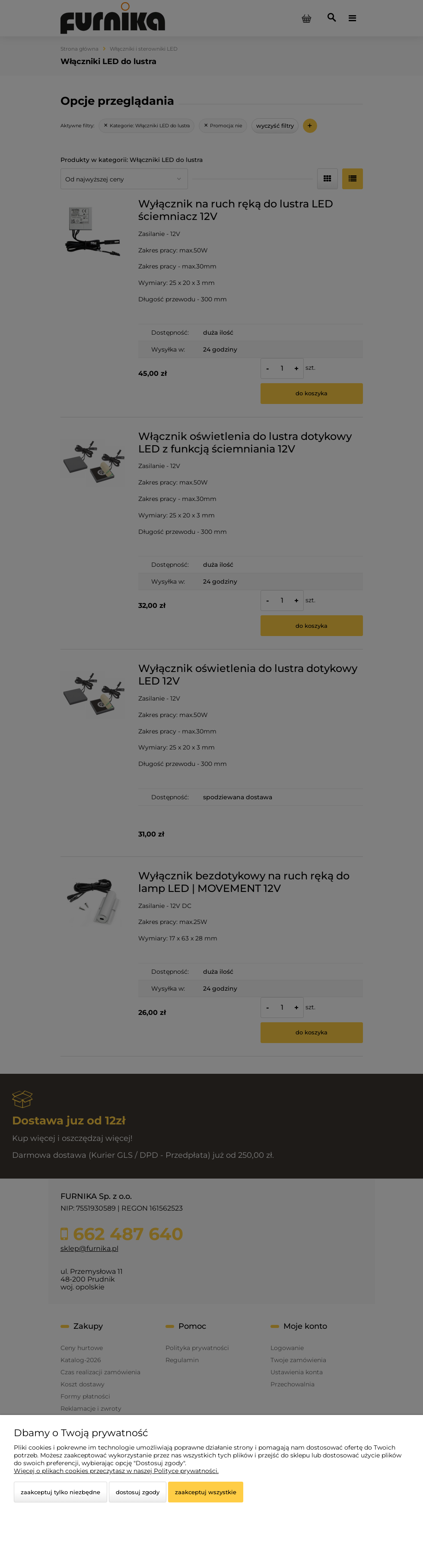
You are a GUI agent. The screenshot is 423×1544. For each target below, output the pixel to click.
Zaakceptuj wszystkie (205, 1492)
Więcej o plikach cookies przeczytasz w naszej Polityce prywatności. (116, 1471)
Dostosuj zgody (137, 1492)
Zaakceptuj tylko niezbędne (60, 1492)
